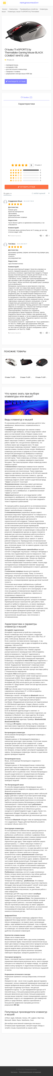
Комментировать (15, 236)
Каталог (4, 9)
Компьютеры (13, 9)
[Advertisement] (26, 134)
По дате (7, 193)
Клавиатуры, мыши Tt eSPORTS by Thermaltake (23, 11)
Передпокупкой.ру (29, 3)
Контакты (14, 1072)
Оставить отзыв (27, 187)
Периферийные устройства (29, 9)
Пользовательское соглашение (30, 1072)
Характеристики (26, 104)
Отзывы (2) (10, 60)
